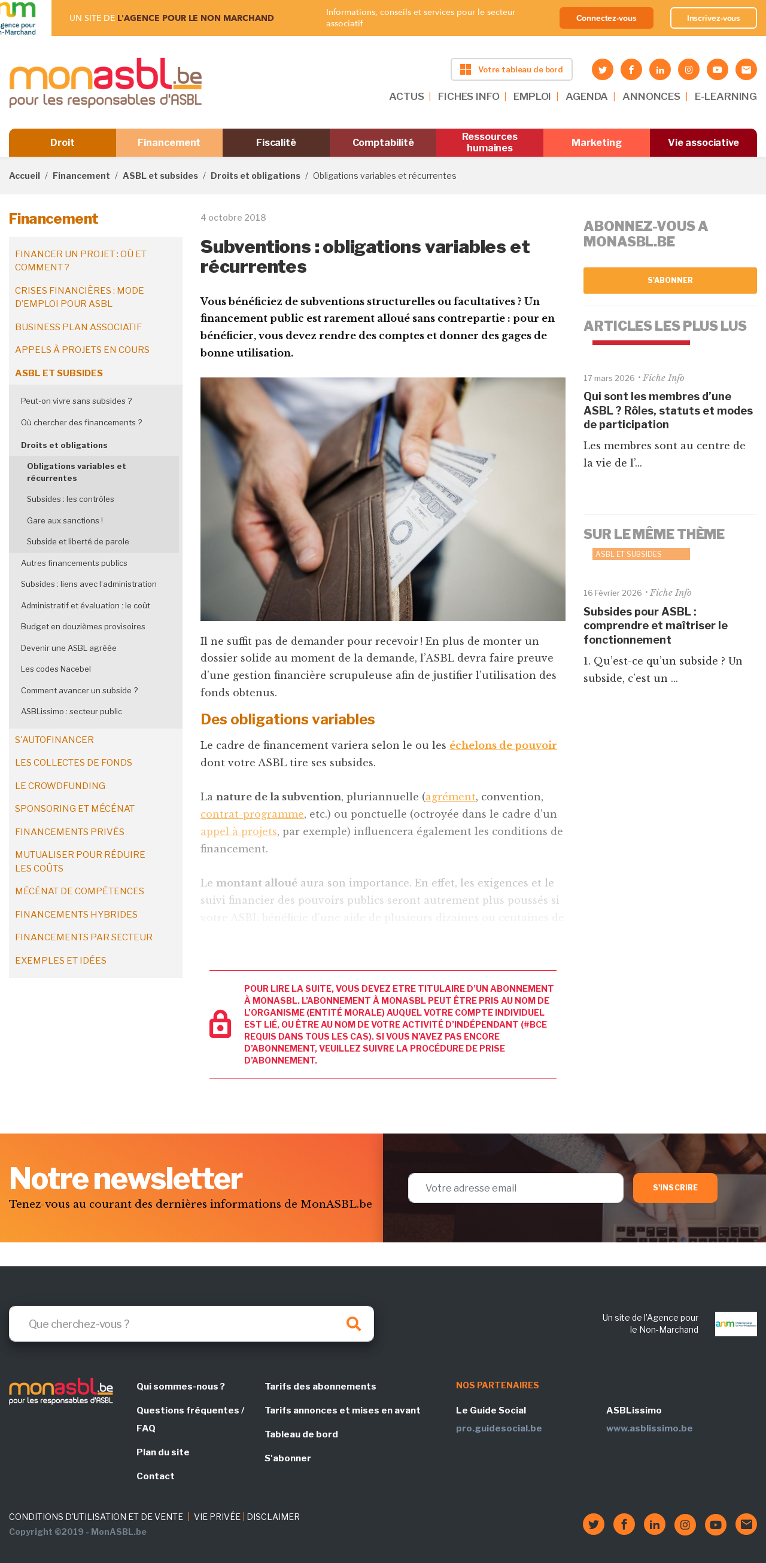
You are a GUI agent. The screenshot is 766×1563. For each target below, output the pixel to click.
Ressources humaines (489, 142)
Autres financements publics (74, 563)
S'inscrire (675, 1187)
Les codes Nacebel (56, 669)
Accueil (24, 175)
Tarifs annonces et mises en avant (343, 1410)
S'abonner (671, 280)
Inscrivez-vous (714, 18)
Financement (169, 142)
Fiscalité (276, 142)
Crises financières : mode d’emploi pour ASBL (79, 297)
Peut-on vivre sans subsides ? (76, 401)
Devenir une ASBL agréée (69, 648)
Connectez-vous (606, 18)
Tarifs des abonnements (320, 1386)
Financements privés (69, 832)
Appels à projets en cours (82, 350)
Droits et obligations (255, 175)
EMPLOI (532, 96)
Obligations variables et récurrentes (76, 472)
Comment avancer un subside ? (79, 690)
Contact (155, 1476)
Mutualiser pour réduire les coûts (80, 861)
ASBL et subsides (160, 175)
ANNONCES (651, 96)
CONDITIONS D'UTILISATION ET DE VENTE (96, 1517)
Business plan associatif (78, 327)
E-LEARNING (726, 96)
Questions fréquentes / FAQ (190, 1419)
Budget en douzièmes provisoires (83, 626)
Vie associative (703, 142)
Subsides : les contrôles (70, 499)
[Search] (191, 1324)
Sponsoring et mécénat (75, 808)
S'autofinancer (54, 740)
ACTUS (406, 96)
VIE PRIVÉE (217, 1517)
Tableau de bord (301, 1434)
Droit (62, 142)
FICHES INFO (468, 96)
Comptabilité (383, 142)
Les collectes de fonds (73, 762)
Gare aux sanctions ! (65, 520)
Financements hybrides (76, 914)
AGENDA (587, 96)
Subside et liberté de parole (78, 541)
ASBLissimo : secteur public (71, 711)
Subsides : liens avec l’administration (89, 584)
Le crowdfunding (60, 786)
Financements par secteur (84, 937)
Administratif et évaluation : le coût (85, 605)
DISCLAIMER (273, 1517)
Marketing (596, 142)
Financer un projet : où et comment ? (81, 261)
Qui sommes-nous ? (180, 1386)
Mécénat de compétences (79, 891)
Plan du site (163, 1452)
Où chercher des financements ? (81, 422)
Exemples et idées (61, 960)
